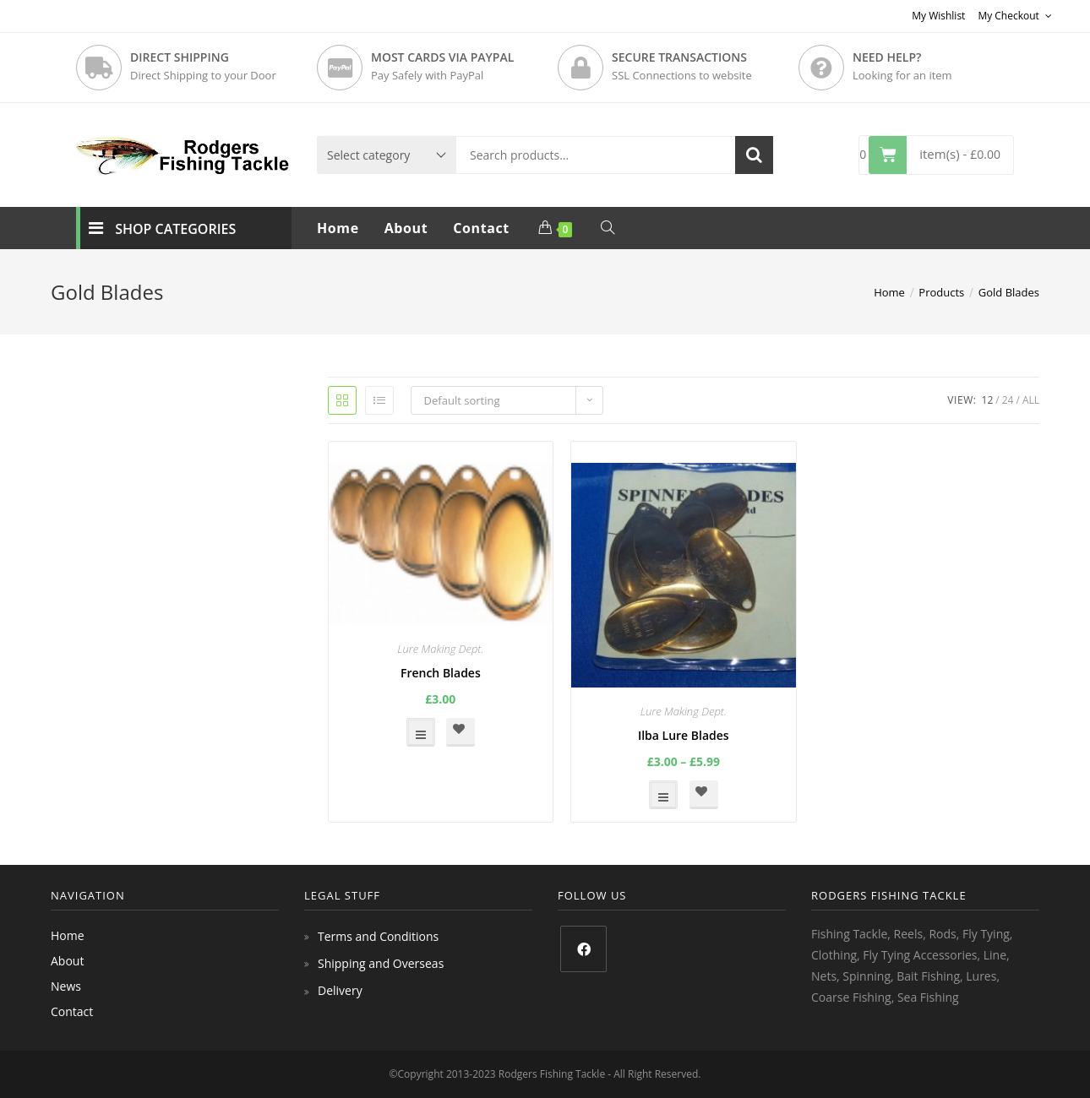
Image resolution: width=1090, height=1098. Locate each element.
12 (988, 400)
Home (67, 935)
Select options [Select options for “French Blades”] (420, 732)
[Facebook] (583, 949)
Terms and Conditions (378, 936)
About (67, 961)
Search (754, 155)
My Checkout (1015, 15)
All (1030, 400)
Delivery (340, 990)
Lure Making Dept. (440, 648)
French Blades (441, 673)
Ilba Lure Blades (683, 735)
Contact (72, 1011)
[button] (460, 732)
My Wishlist (938, 15)
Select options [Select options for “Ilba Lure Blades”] (663, 794)
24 (1008, 400)
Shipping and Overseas (381, 963)
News (66, 986)
